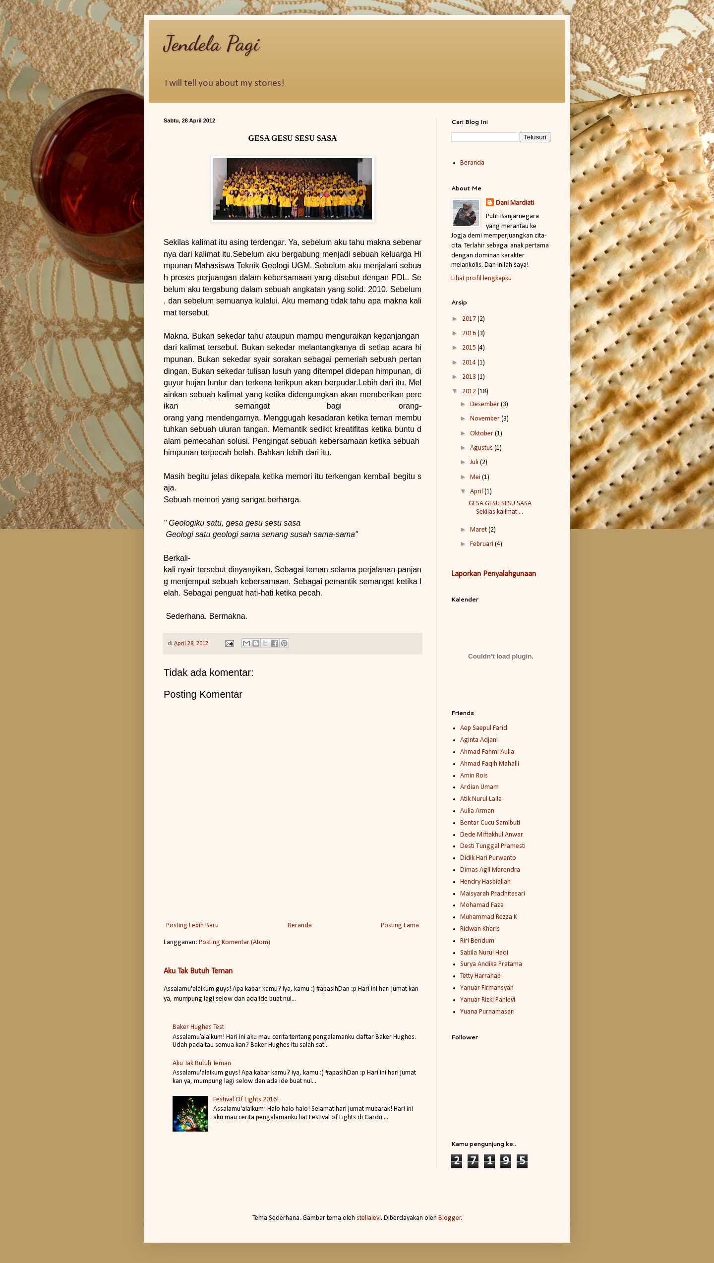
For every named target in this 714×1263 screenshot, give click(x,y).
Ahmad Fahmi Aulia (487, 752)
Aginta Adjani (479, 740)
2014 (469, 362)
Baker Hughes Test (198, 1027)
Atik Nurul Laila (481, 799)
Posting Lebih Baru (192, 925)
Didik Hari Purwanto (488, 858)
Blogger (449, 1218)
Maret (479, 530)
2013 (469, 377)
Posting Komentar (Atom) (234, 942)
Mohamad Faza (482, 905)
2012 (469, 391)
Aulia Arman (477, 811)
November (485, 418)
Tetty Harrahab (480, 976)
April (477, 491)
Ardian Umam (479, 787)
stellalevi (369, 1218)
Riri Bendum (477, 941)
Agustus (482, 448)
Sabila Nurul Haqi (484, 953)
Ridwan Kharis (480, 929)
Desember (485, 404)
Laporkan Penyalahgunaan (493, 574)
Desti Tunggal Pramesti (493, 846)
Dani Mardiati (515, 203)
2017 (469, 319)
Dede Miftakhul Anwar (491, 835)
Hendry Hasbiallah (485, 882)
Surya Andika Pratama (491, 964)
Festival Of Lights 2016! (246, 1099)
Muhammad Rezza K (488, 917)
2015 (469, 348)
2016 (469, 333)
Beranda (300, 925)
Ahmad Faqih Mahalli (489, 764)
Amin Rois (474, 776)
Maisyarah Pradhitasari (492, 894)
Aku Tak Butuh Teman (198, 971)
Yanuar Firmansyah (487, 988)
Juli (475, 462)
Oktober (482, 433)
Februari (482, 544)
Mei (476, 477)
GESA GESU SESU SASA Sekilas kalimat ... (500, 508)
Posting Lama (400, 925)
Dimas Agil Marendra (490, 870)
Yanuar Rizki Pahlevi (487, 1000)
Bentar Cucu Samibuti (490, 823)
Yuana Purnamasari (487, 1012)
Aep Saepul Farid (483, 728)
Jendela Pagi (211, 43)
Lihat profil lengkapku (481, 278)
